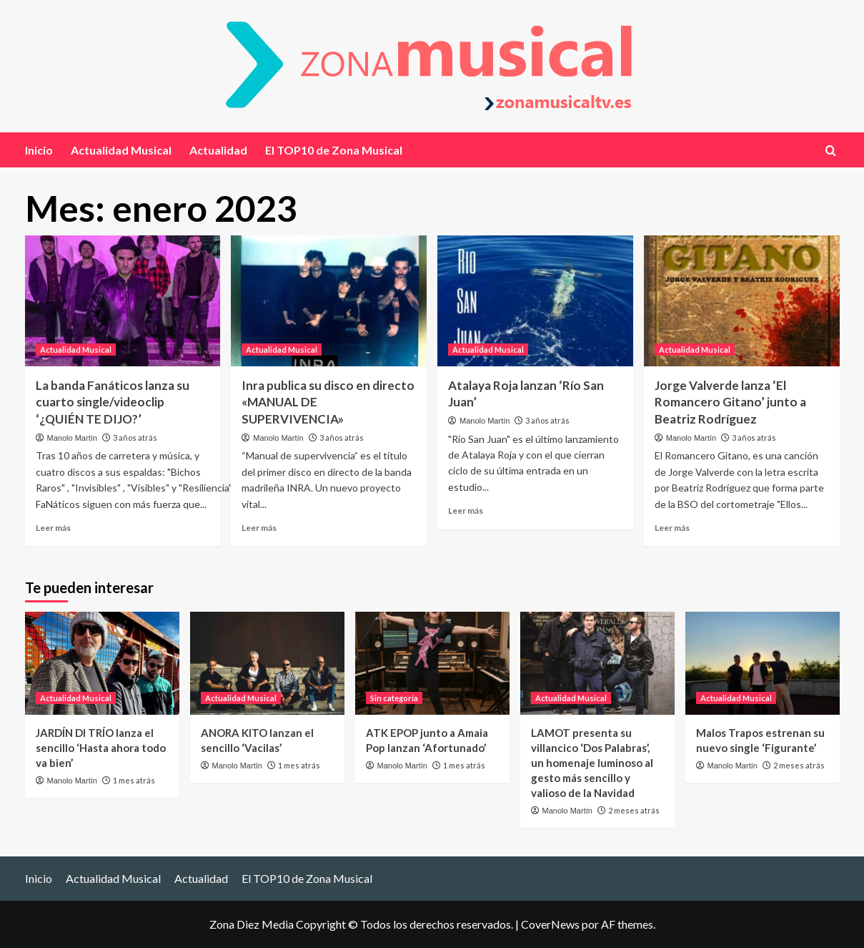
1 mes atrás (134, 780)
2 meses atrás (634, 810)
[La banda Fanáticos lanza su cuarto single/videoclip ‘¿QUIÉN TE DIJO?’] (123, 300)
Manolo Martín (72, 438)
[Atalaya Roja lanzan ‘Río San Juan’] (535, 300)
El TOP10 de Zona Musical (333, 150)
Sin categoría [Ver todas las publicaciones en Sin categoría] (394, 698)
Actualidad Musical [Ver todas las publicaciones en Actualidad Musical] (75, 349)
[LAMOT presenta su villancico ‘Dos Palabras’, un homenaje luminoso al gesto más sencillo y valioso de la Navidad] (597, 663)
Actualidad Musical (121, 150)
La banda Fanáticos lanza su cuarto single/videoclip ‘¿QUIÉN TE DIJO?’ (112, 402)
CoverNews (550, 924)
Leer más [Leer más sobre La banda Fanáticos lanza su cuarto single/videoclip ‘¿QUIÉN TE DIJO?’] (53, 527)
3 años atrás (135, 437)
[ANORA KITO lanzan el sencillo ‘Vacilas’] (267, 663)
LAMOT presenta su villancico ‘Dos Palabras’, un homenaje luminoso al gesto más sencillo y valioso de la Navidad (592, 762)
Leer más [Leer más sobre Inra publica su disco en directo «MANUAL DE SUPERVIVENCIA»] (259, 527)
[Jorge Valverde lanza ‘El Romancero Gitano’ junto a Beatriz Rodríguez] (742, 300)
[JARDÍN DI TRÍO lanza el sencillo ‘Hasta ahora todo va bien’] (102, 663)
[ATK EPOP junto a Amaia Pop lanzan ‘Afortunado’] (432, 663)
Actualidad (218, 150)
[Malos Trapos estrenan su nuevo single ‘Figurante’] (762, 663)
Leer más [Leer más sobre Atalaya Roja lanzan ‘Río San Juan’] (465, 510)
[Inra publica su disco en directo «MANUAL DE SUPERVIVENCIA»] (329, 300)
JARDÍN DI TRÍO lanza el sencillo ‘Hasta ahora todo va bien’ (101, 747)
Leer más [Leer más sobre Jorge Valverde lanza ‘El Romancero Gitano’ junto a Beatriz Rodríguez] (672, 527)
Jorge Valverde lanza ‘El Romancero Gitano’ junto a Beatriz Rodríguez (730, 402)
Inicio (39, 150)
